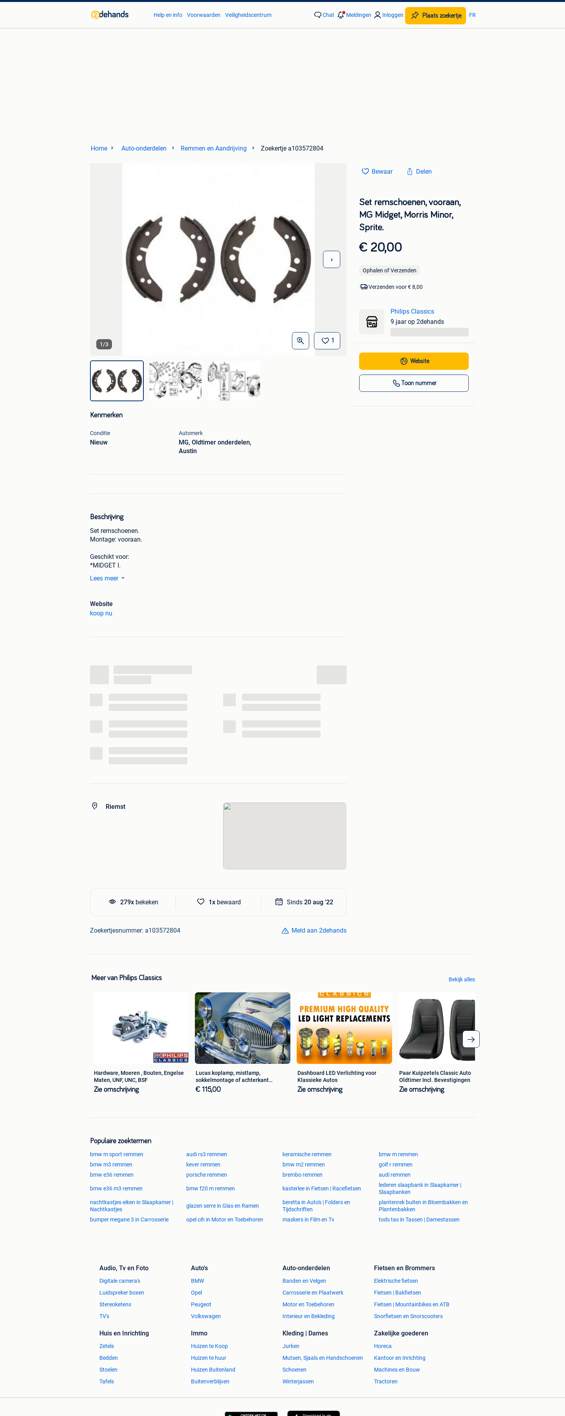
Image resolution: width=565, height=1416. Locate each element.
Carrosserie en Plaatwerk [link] (312, 1292)
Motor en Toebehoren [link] (308, 1304)
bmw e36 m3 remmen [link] (116, 1188)
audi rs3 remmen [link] (206, 1154)
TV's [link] (104, 1316)
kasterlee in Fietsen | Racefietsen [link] (321, 1188)
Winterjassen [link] (298, 1381)
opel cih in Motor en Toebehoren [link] (224, 1219)
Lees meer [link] (109, 577)
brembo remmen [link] (302, 1175)
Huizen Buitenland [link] (213, 1369)
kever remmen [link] (203, 1164)
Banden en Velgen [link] (304, 1281)
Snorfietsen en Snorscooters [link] (408, 1316)
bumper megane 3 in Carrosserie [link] (129, 1219)
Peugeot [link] (201, 1304)
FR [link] (472, 15)
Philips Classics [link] (412, 311)
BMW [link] (197, 1281)
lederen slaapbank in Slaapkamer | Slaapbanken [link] (420, 1188)
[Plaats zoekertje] (435, 15)
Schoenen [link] (294, 1369)
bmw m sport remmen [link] (116, 1154)
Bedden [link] (108, 1358)
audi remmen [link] (395, 1175)
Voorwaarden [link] (203, 15)
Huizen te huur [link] (208, 1358)
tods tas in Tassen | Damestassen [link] (419, 1219)
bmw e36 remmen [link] (112, 1175)
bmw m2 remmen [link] (303, 1164)
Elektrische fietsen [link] (396, 1281)
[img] (117, 380)
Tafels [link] (106, 1381)
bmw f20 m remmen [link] (210, 1188)
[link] (118, 15)
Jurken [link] (290, 1346)
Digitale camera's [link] (119, 1281)
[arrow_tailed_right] (471, 1039)
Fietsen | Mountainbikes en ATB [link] (411, 1304)
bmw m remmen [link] (398, 1154)
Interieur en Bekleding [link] (308, 1316)
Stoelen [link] (108, 1369)
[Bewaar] (327, 340)
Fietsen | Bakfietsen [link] (397, 1292)
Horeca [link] (383, 1346)
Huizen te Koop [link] (209, 1346)
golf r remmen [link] (396, 1164)
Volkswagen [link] (206, 1316)
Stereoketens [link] (115, 1304)
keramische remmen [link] (307, 1154)
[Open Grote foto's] (300, 340)
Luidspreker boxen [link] (121, 1292)
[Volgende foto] (331, 259)
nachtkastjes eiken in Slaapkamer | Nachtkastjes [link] (131, 1205)
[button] (353, 15)
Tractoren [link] (386, 1381)
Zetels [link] (106, 1346)
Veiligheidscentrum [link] (248, 15)
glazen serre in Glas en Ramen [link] (222, 1206)
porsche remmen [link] (206, 1175)
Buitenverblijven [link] (210, 1381)
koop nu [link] (101, 613)
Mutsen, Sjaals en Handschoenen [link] (322, 1358)
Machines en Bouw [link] (397, 1369)
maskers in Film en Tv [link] (308, 1219)
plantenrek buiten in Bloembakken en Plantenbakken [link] (423, 1205)
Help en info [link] (168, 15)
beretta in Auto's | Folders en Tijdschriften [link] (316, 1205)
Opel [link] (196, 1292)
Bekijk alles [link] (462, 979)
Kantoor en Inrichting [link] (400, 1358)
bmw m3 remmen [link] (111, 1164)
